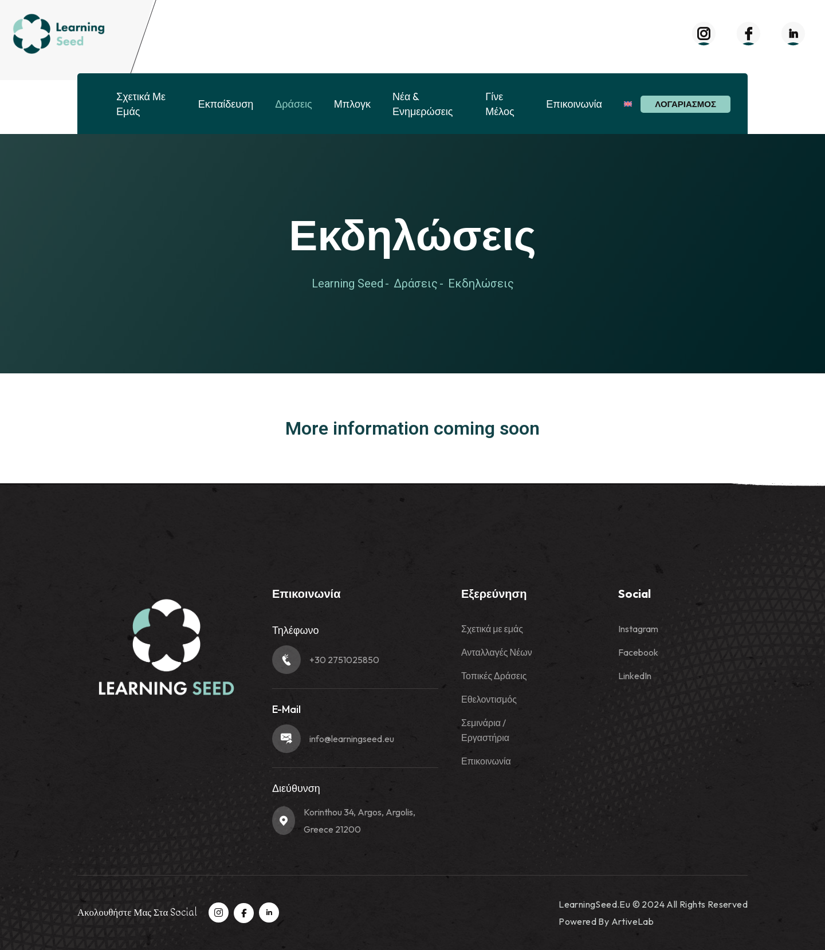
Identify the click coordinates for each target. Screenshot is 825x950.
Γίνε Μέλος (499, 104)
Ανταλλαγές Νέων (496, 652)
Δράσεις (293, 104)
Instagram (638, 628)
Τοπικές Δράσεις (494, 675)
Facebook (638, 652)
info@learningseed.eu (351, 738)
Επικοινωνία (574, 104)
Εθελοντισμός (489, 699)
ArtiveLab (632, 921)
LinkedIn (634, 675)
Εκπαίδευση (226, 104)
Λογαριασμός (685, 103)
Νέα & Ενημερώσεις (422, 104)
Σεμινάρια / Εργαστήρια (485, 730)
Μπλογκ (352, 104)
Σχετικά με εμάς (141, 104)
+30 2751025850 (344, 659)
